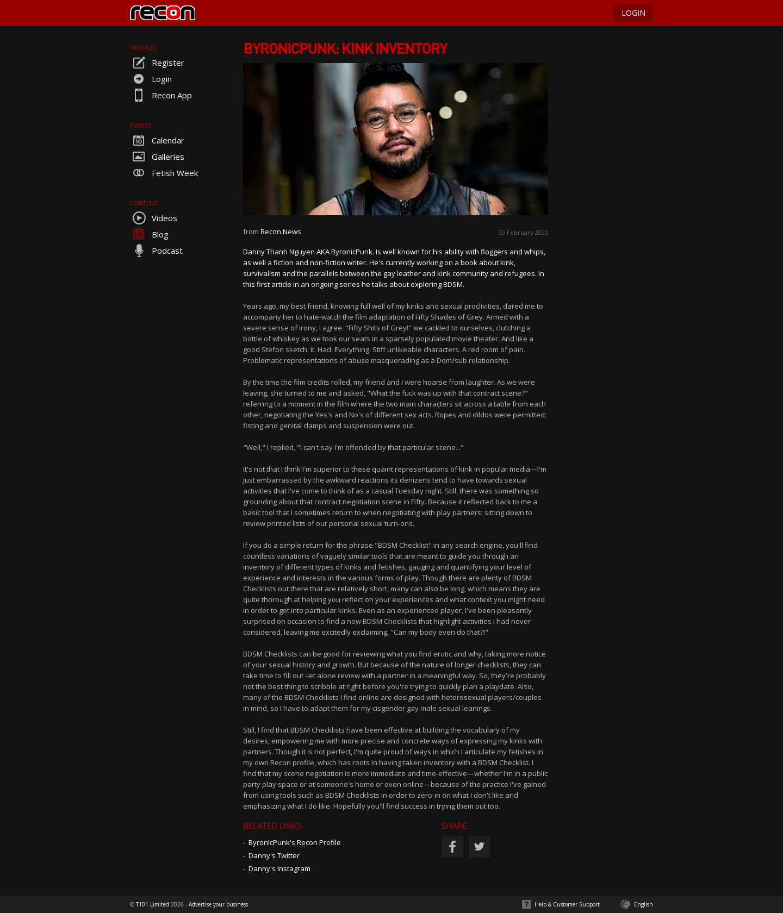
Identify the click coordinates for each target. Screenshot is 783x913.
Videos (153, 218)
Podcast (156, 250)
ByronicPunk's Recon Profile (294, 842)
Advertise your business (218, 904)
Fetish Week (164, 173)
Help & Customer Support (567, 904)
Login (151, 79)
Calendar (157, 140)
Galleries (157, 156)
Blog (149, 234)
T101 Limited (152, 904)
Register (157, 62)
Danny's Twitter (274, 855)
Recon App (161, 95)
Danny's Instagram (279, 868)
